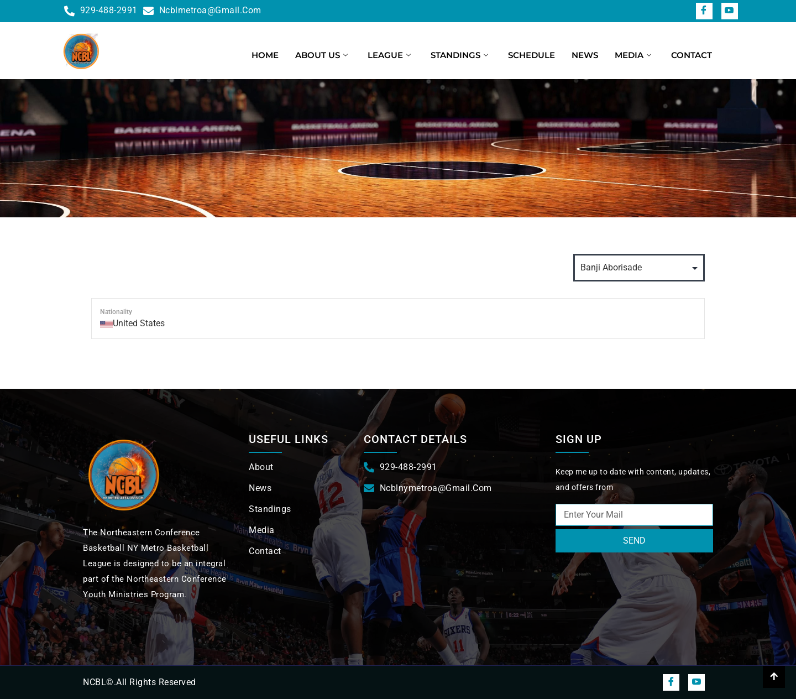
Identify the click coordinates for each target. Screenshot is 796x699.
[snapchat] (729, 11)
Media (633, 55)
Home (265, 55)
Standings (459, 55)
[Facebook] (704, 11)
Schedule (531, 55)
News (585, 55)
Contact (691, 55)
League (389, 55)
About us (321, 55)
